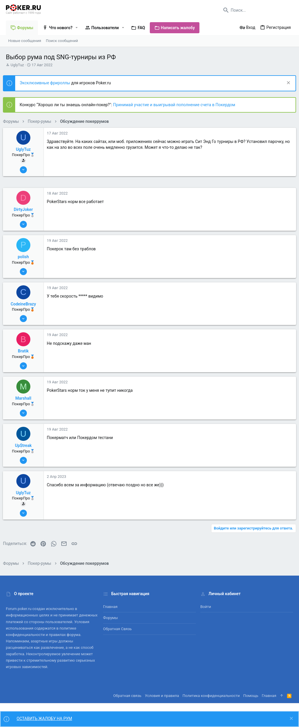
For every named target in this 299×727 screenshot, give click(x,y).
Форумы (110, 618)
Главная (110, 606)
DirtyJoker (26, 209)
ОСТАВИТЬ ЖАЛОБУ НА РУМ (44, 718)
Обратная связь (117, 629)
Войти (205, 606)
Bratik (26, 351)
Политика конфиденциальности (211, 695)
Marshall (26, 398)
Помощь (250, 695)
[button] (76, 27)
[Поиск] (256, 10)
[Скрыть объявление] (284, 83)
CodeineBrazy (26, 304)
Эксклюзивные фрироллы (48, 83)
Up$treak (26, 445)
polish (26, 256)
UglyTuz (17, 65)
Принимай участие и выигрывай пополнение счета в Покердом (177, 104)
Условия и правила (162, 695)
